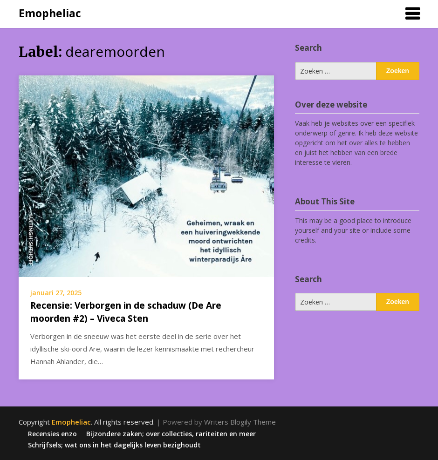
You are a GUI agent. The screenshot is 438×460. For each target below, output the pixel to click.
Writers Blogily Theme (240, 421)
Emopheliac (50, 13)
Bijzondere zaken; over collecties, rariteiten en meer (171, 434)
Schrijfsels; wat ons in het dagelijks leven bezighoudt (114, 445)
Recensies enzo (52, 434)
